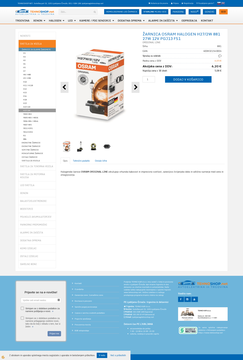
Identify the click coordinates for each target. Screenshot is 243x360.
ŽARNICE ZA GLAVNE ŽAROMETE (36, 49)
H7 (24, 70)
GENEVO (209, 11)
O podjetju (79, 289)
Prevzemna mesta (83, 324)
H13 (25, 88)
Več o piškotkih (118, 355)
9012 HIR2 (28, 131)
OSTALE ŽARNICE (30, 157)
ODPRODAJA (189, 21)
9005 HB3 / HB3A (30, 117)
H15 (25, 92)
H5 (24, 67)
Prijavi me (54, 333)
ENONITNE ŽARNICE (31, 142)
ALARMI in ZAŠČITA (161, 21)
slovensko (219, 3)
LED (70, 21)
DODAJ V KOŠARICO (188, 79)
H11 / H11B (28, 85)
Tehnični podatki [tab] (81, 161)
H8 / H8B (27, 74)
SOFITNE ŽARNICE (30, 149)
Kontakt (207, 21)
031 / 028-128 (74, 3)
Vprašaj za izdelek (152, 56)
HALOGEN (55, 21)
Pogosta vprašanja (83, 318)
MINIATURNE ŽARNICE (32, 153)
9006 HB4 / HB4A (30, 121)
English (223, 3)
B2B (223, 11)
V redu (102, 355)
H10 (25, 81)
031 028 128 (138, 311)
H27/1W (26, 106)
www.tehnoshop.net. (133, 292)
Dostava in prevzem (83, 300)
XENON (37, 21)
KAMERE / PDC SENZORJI (95, 21)
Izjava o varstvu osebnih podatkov (90, 312)
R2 (24, 135)
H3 (24, 60)
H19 (25, 103)
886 (25, 139)
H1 (24, 53)
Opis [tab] (65, 161)
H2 (24, 56)
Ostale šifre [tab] (101, 161)
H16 (25, 96)
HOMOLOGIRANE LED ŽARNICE (121, 11)
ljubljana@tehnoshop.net (92, 3)
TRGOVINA (22, 21)
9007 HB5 (27, 124)
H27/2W (26, 110)
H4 (24, 63)
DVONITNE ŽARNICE (31, 146)
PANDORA (178, 11)
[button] (135, 87)
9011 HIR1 (28, 128)
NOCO (195, 11)
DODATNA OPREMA (129, 21)
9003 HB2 (27, 114)
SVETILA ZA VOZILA (31, 160)
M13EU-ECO (155, 11)
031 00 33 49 (138, 314)
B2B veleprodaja (82, 330)
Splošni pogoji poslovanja (86, 306)
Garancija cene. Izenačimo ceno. (89, 295)
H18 (25, 99)
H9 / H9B (27, 78)
